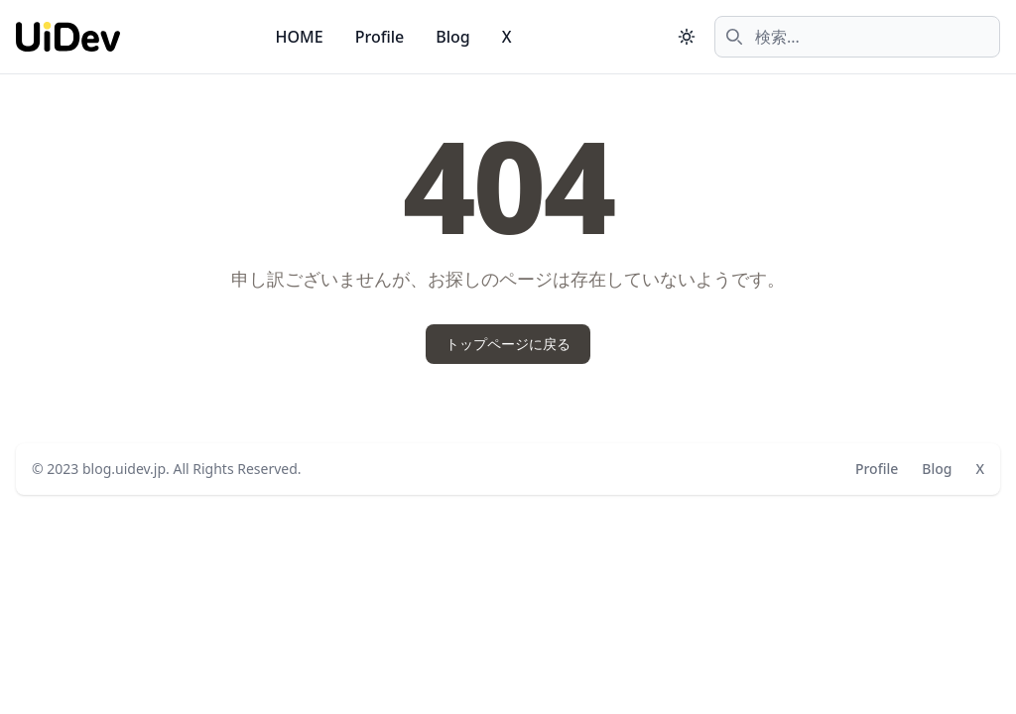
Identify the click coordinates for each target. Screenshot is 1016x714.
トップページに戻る (508, 343)
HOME (299, 37)
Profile (380, 37)
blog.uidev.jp (124, 468)
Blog (452, 37)
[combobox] (857, 37)
